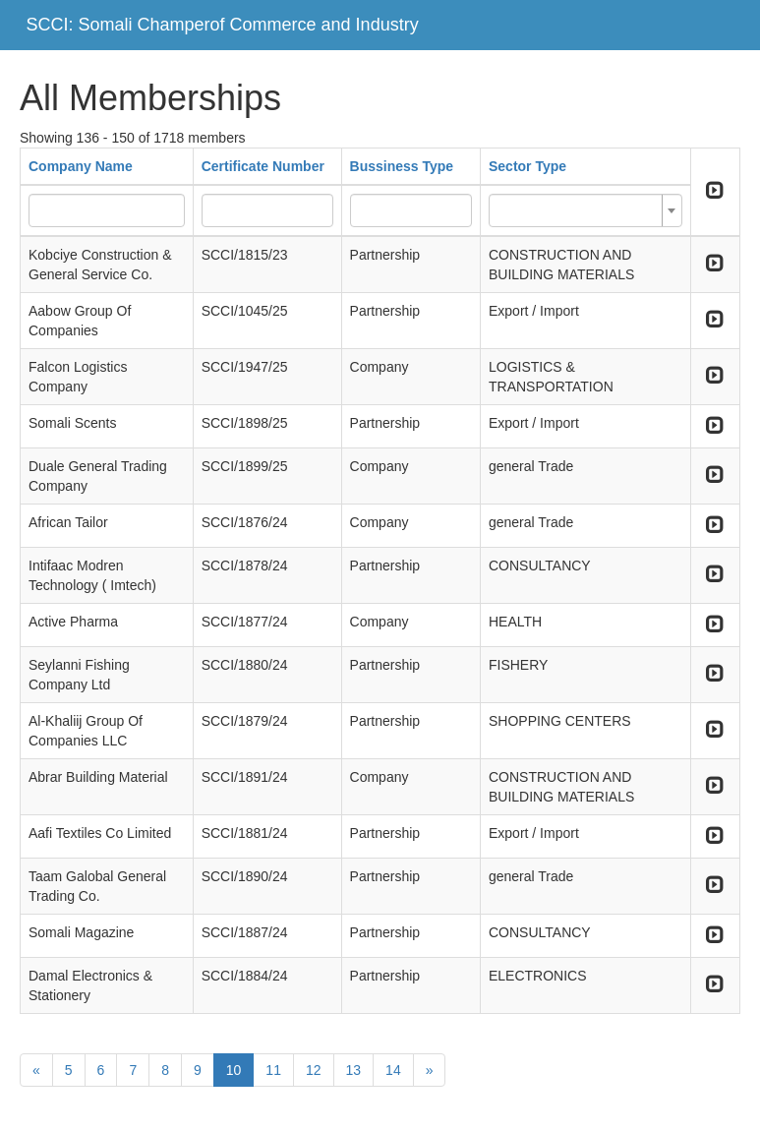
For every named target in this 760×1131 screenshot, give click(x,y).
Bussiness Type (402, 166)
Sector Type (527, 166)
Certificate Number (263, 166)
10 (234, 1070)
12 (314, 1070)
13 (354, 1070)
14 (393, 1070)
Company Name (81, 166)
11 (273, 1070)
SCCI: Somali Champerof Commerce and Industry (223, 24)
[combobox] (585, 210)
